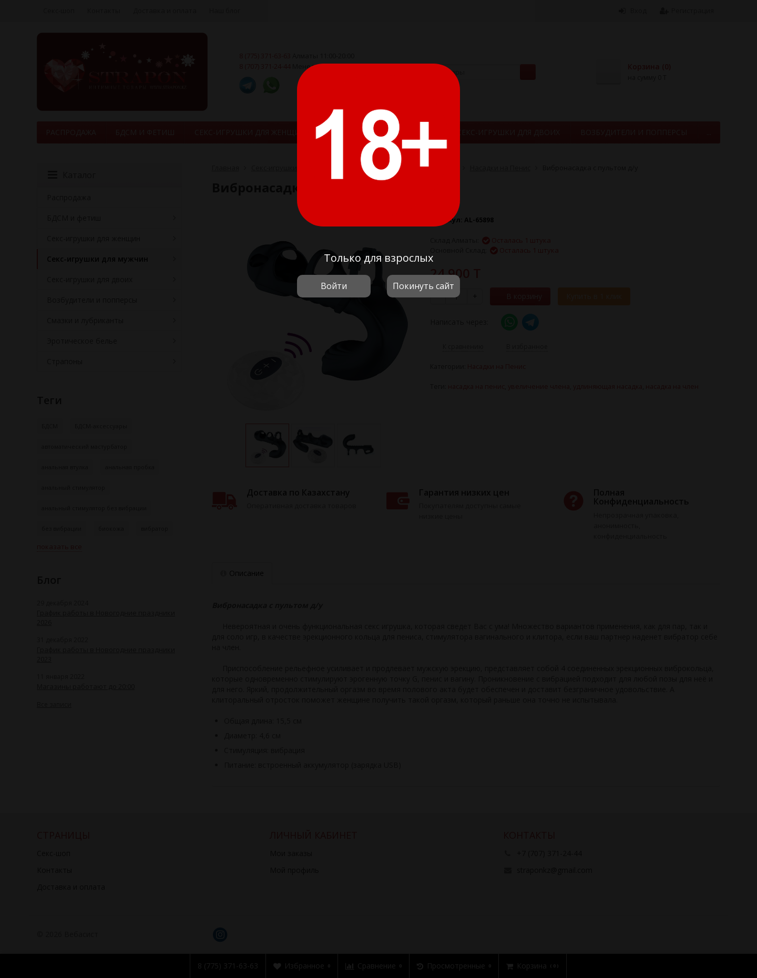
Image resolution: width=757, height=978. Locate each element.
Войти (334, 286)
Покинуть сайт (423, 286)
